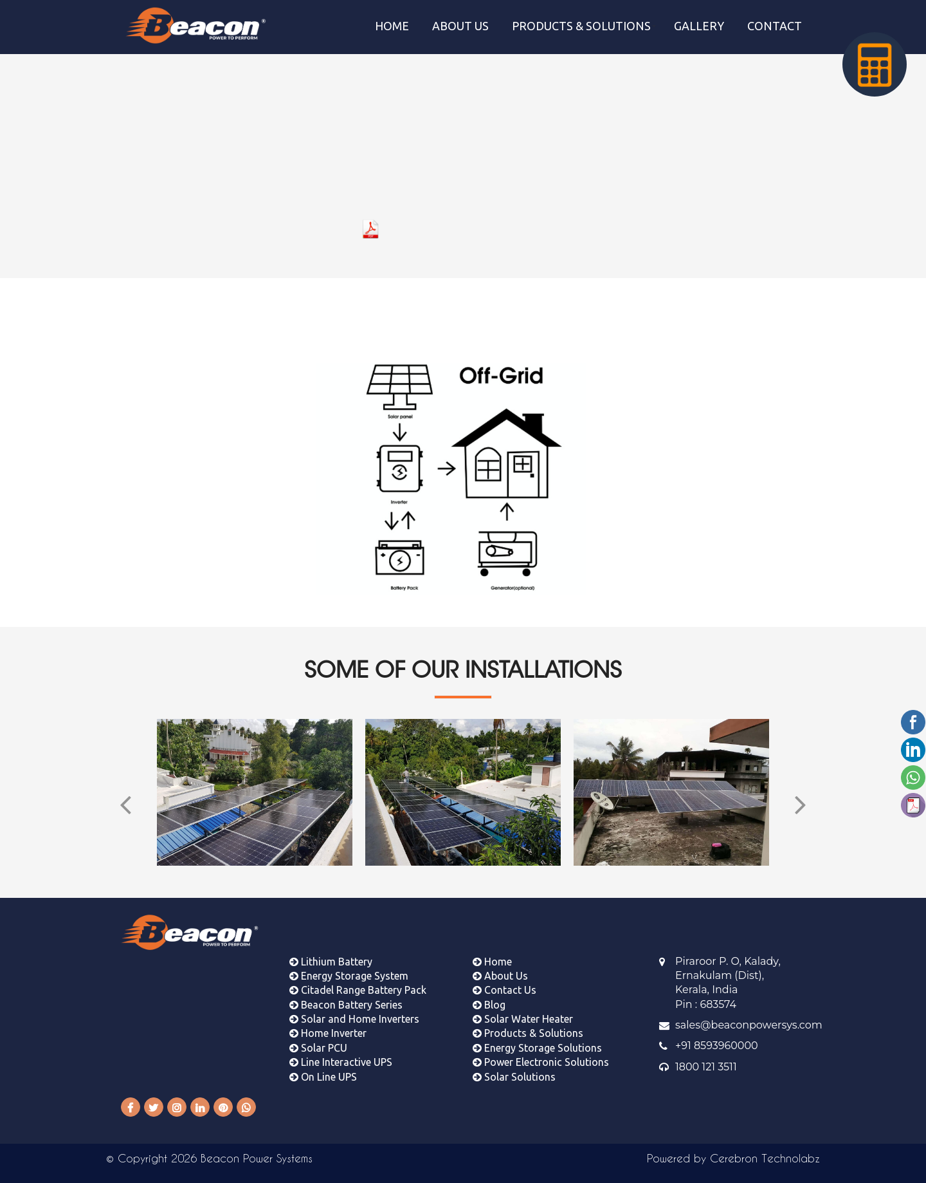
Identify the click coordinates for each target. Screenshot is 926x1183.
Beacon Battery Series (346, 995)
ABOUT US (460, 25)
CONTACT (774, 25)
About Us (500, 966)
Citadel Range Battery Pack (357, 980)
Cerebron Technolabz (765, 1157)
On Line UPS (323, 1067)
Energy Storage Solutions (537, 1038)
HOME (392, 25)
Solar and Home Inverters (354, 1009)
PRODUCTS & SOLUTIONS (581, 25)
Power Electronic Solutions (541, 1052)
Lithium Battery (330, 952)
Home (492, 952)
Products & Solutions (528, 1024)
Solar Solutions (514, 1067)
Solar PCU (318, 1038)
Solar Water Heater (523, 1009)
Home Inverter (328, 1024)
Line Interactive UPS (340, 1052)
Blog (489, 995)
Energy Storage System (348, 966)
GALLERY (699, 25)
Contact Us (504, 980)
